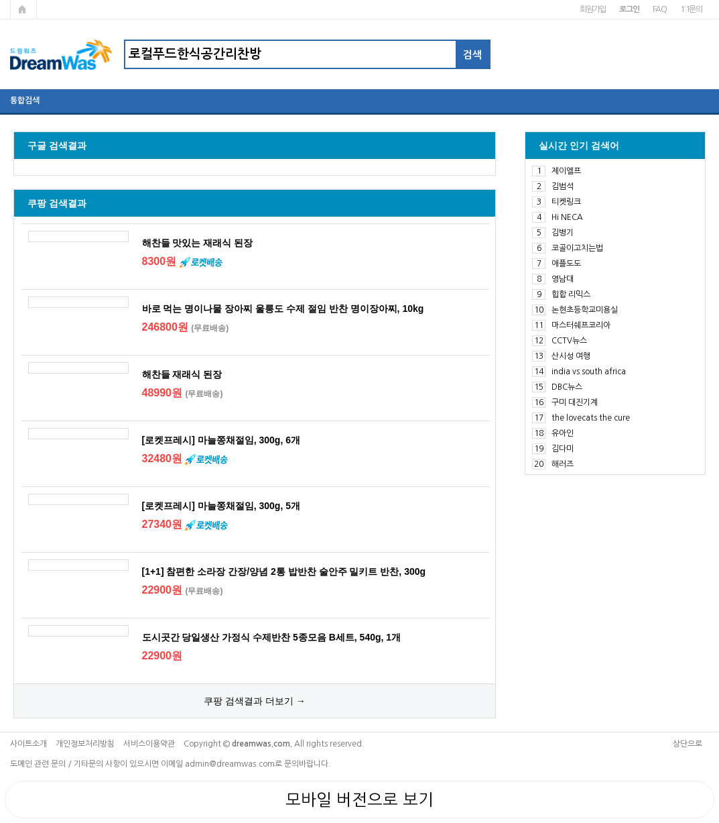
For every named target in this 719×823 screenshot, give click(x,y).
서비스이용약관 (149, 744)
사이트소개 (28, 744)
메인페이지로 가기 (23, 9)
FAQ (660, 9)
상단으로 (687, 744)
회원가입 (593, 9)
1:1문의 (691, 9)
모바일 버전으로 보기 (359, 799)
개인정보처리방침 (85, 744)
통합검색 (25, 101)
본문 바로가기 (0, 0)
